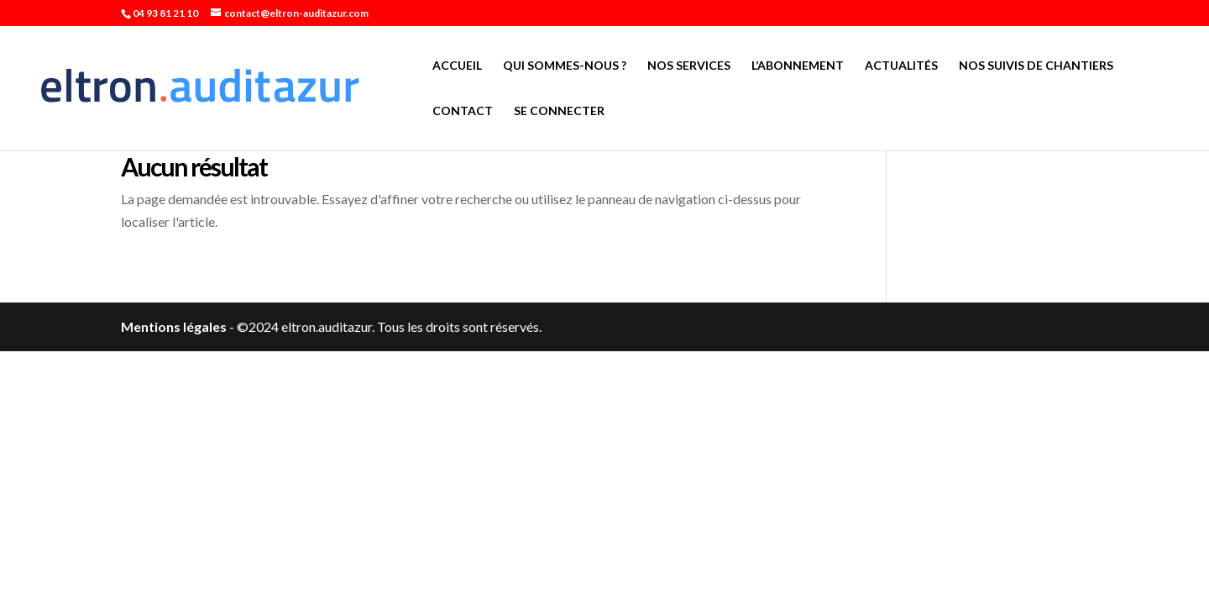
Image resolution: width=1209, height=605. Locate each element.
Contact (462, 111)
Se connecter (559, 111)
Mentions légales (174, 326)
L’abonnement (797, 66)
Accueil (457, 66)
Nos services (688, 66)
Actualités (901, 66)
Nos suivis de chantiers (1036, 66)
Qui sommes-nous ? (564, 66)
